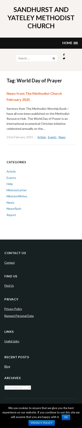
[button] (70, 43)
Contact (9, 262)
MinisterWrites (17, 196)
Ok (66, 417)
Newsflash (14, 208)
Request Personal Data (19, 316)
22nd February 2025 (20, 137)
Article (41, 137)
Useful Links (11, 341)
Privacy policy (41, 423)
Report (11, 215)
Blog (7, 366)
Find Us (9, 285)
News (62, 137)
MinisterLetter (17, 190)
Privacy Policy (13, 309)
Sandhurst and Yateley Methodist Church (41, 17)
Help (10, 184)
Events (52, 137)
